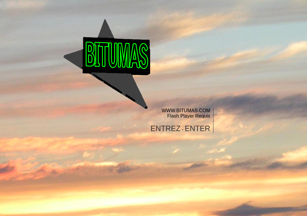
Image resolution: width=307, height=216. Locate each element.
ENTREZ (165, 128)
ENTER (197, 128)
